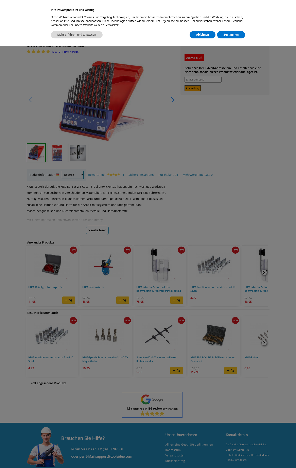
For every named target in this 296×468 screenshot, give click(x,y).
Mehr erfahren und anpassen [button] (76, 34)
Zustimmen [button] (231, 34)
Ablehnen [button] (202, 34)
